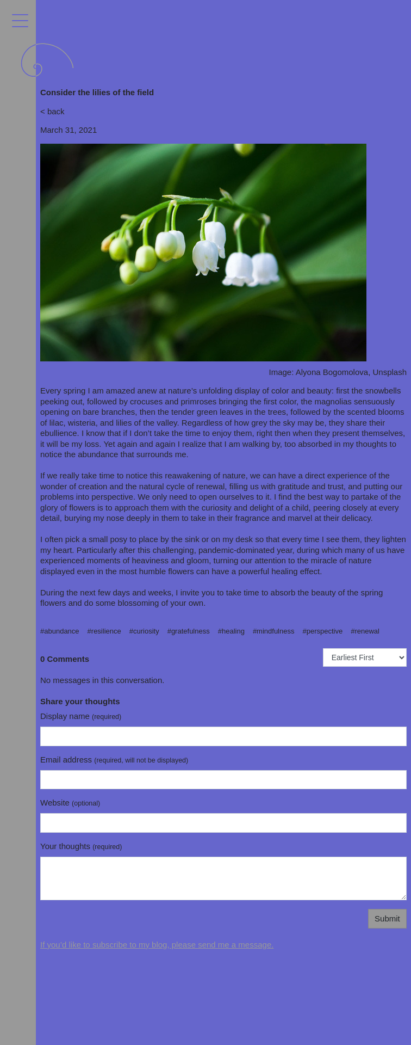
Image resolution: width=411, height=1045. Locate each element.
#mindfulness (274, 631)
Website (70, 802)
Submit (387, 918)
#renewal (365, 631)
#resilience (104, 631)
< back (52, 111)
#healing (231, 631)
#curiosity (144, 631)
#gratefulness (188, 631)
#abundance (59, 631)
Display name (80, 716)
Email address (114, 759)
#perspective (322, 631)
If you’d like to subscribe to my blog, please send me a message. (156, 944)
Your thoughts (81, 846)
